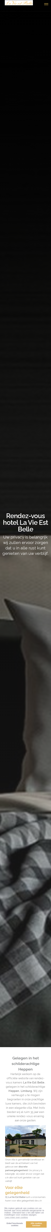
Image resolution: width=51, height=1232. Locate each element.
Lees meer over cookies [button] (16, 1217)
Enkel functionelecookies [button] (15, 1224)
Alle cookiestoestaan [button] (36, 1224)
